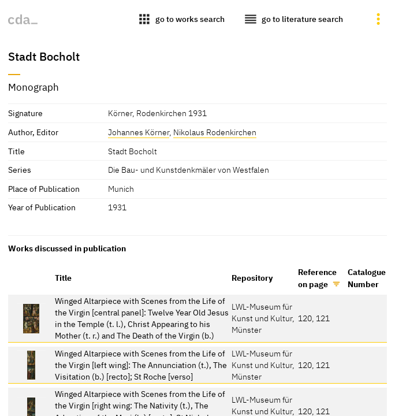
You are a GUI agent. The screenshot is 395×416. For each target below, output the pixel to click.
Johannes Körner (138, 132)
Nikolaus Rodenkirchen (214, 132)
